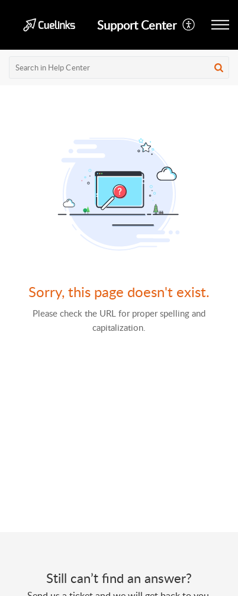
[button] (189, 24)
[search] (119, 67)
